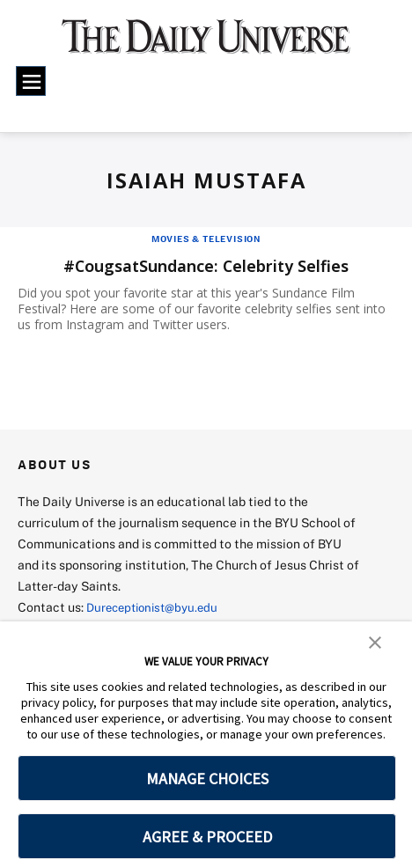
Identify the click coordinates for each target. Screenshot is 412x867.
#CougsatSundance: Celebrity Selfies (206, 265)
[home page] (206, 44)
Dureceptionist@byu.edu (157, 606)
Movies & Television (206, 238)
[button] (375, 641)
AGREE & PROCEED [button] (207, 837)
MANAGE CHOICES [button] (207, 778)
